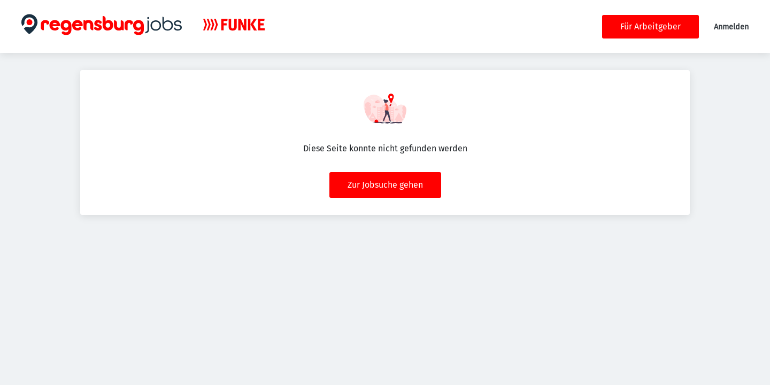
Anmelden (731, 27)
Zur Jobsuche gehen (385, 185)
